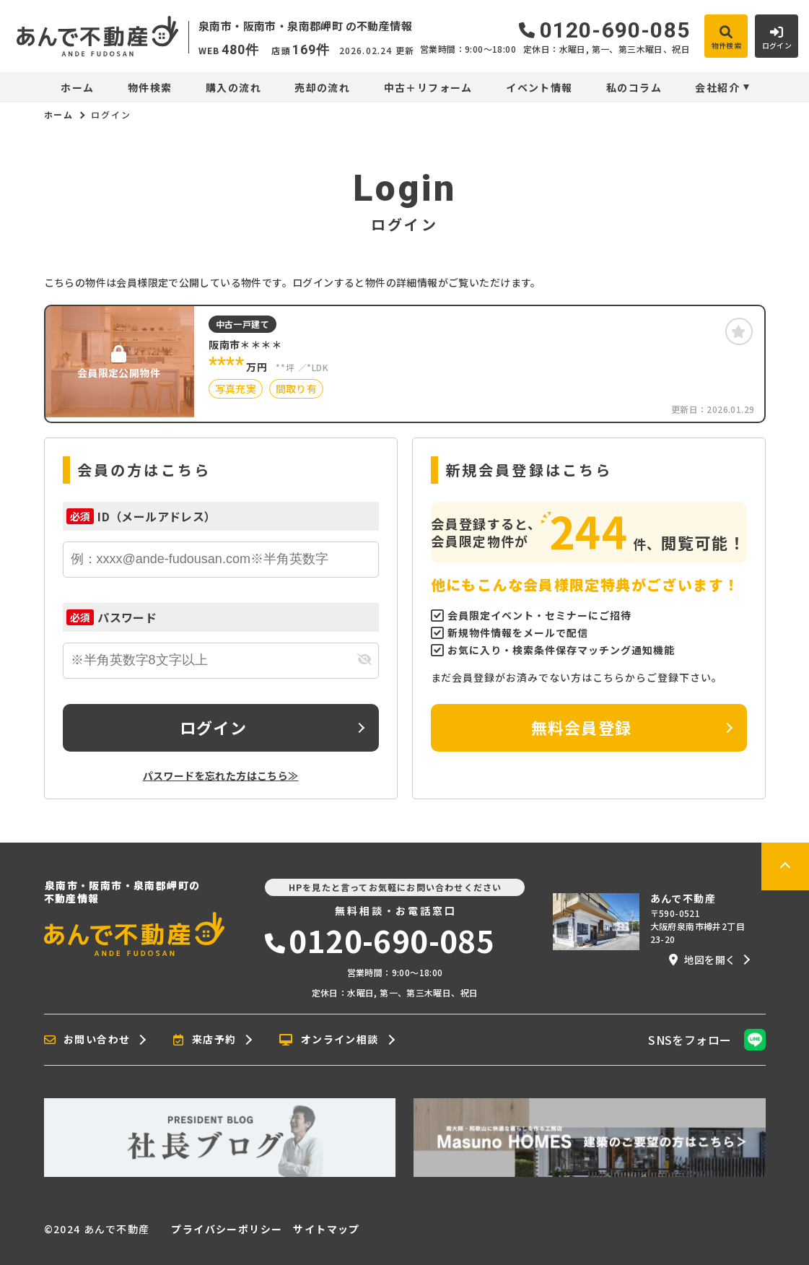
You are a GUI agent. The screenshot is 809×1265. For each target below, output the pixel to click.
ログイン (213, 727)
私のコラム (634, 87)
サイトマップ (326, 1229)
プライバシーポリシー (226, 1229)
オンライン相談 (328, 1040)
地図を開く (702, 959)
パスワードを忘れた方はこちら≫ (221, 775)
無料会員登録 (581, 727)
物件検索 (150, 87)
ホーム (77, 87)
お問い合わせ (87, 1040)
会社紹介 (717, 87)
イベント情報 (539, 87)
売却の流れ (322, 87)
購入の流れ (233, 87)
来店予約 (204, 1040)
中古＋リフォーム (428, 87)
